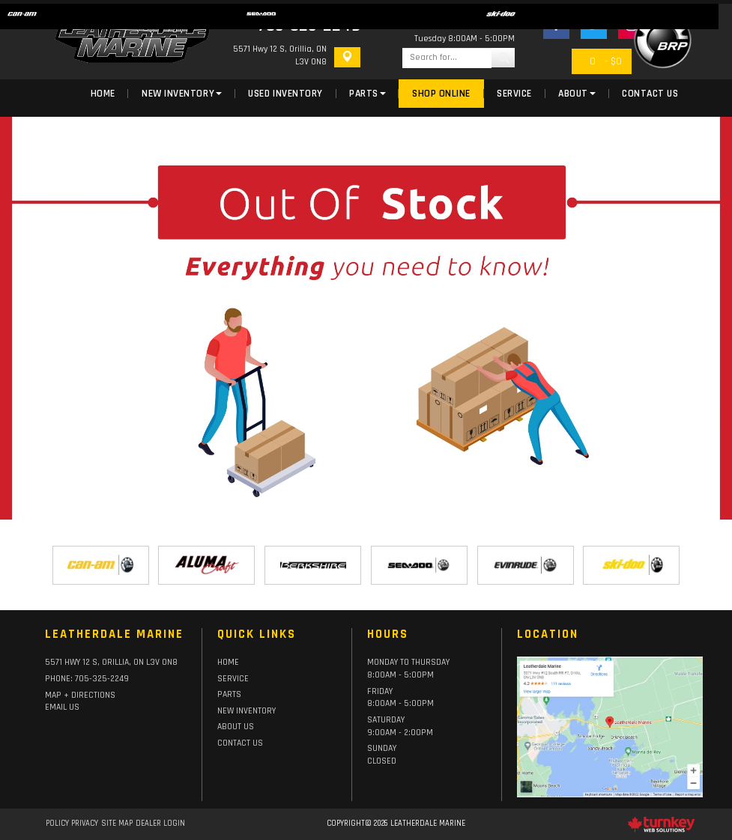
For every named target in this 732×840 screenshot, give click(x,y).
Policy (57, 823)
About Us (235, 726)
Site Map (117, 823)
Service (514, 93)
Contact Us (650, 93)
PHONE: (87, 678)
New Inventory (246, 710)
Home (103, 93)
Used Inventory (285, 93)
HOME (228, 662)
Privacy (84, 823)
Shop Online (441, 93)
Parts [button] (367, 93)
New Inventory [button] (182, 93)
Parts (229, 694)
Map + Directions (80, 695)
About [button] (577, 93)
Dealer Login (160, 823)
